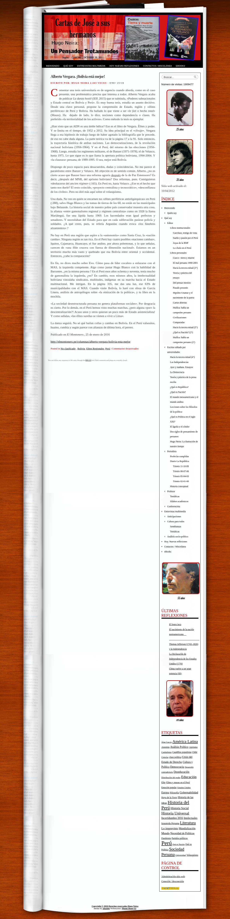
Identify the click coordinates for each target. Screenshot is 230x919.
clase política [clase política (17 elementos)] (175, 757)
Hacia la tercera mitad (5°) (185, 327)
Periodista (172, 451)
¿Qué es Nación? (178, 392)
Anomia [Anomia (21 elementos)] (165, 747)
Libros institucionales (180, 228)
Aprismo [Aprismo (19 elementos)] (193, 747)
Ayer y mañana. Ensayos (181, 367)
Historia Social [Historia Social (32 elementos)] (180, 808)
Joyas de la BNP (180, 243)
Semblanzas (175, 526)
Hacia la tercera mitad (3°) (185, 268)
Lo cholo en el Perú (182, 248)
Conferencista (173, 506)
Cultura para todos (176, 521)
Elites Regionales (95, 348)
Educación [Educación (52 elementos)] (189, 777)
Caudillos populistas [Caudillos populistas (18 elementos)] (181, 752)
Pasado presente (180, 287)
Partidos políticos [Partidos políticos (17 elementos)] (180, 838)
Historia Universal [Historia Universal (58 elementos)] (175, 813)
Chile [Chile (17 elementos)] (194, 752)
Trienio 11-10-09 (181, 466)
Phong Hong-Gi (129, 908)
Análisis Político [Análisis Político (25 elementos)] (179, 746)
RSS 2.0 (88, 360)
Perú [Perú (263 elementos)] (166, 843)
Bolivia (81, 348)
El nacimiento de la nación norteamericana (184, 634)
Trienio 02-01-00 (181, 481)
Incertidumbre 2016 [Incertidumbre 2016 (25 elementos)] (172, 818)
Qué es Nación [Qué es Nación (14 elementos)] (178, 844)
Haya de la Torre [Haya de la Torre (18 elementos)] (169, 797)
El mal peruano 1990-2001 (185, 263)
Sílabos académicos (179, 501)
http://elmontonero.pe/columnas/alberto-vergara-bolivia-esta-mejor (90, 341)
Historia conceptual (179, 486)
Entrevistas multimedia (91, 66)
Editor (170, 223)
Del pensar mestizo (182, 282)
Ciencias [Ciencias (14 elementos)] (165, 757)
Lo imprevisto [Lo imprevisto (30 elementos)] (169, 828)
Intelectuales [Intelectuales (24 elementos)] (190, 818)
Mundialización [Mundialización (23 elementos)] (187, 828)
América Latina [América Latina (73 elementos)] (185, 741)
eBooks (180, 66)
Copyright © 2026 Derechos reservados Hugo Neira (115, 906)
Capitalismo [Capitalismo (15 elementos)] (166, 752)
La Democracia (177, 372)
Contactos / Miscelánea (157, 66)
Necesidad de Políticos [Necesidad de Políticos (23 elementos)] (182, 833)
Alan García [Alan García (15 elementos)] (166, 742)
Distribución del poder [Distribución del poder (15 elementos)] (171, 777)
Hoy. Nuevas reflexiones (124, 66)
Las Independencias (179, 362)
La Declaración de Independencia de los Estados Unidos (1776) (183, 659)
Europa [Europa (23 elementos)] (165, 792)
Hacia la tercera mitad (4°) (182, 357)
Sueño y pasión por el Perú (185, 238)
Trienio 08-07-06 (181, 471)
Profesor (171, 491)
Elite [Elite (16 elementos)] (163, 782)
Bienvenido (52, 66)
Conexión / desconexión (172, 881)
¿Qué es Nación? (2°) (183, 332)
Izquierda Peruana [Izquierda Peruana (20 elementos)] (170, 823)
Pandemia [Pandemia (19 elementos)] (166, 838)
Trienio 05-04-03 (181, 476)
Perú (107, 348)
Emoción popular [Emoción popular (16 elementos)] (169, 787)
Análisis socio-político (177, 536)
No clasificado (68, 348)
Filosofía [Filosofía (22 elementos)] (174, 792)
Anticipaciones (174, 516)
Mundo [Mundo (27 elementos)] (165, 833)
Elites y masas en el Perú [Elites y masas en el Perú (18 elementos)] (178, 782)
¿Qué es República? (179, 387)
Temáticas (174, 496)
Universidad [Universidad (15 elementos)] (180, 855)
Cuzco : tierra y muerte (184, 258)
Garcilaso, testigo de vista (185, 233)
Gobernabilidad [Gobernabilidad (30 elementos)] (189, 792)
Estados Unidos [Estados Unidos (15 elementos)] (184, 787)
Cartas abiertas (180, 302)
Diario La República (179, 461)
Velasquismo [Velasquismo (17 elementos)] (192, 855)
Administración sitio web (173, 876)
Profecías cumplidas (179, 456)
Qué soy (68, 66)
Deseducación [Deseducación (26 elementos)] (181, 771)
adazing (106, 908)
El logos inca (175, 624)
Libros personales (178, 252)
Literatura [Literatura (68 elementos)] (188, 823)
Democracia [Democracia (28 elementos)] (177, 766)
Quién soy (172, 213)
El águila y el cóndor (180, 426)
